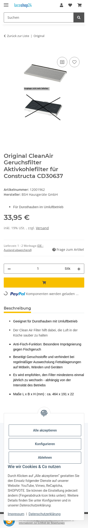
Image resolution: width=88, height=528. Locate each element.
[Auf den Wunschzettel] (74, 62)
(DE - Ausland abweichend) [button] (23, 248)
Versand (42, 228)
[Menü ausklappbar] (6, 3)
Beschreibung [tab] (17, 308)
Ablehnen (45, 457)
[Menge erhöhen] (79, 268)
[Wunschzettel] (70, 5)
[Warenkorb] (79, 5)
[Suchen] (39, 17)
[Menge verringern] (9, 268)
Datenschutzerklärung (45, 514)
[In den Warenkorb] (7, 50)
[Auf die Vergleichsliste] (62, 62)
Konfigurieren (45, 444)
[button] (61, 5)
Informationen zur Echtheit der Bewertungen (42, 523)
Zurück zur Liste (18, 36)
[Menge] (37, 268)
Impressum (16, 514)
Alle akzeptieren (45, 430)
